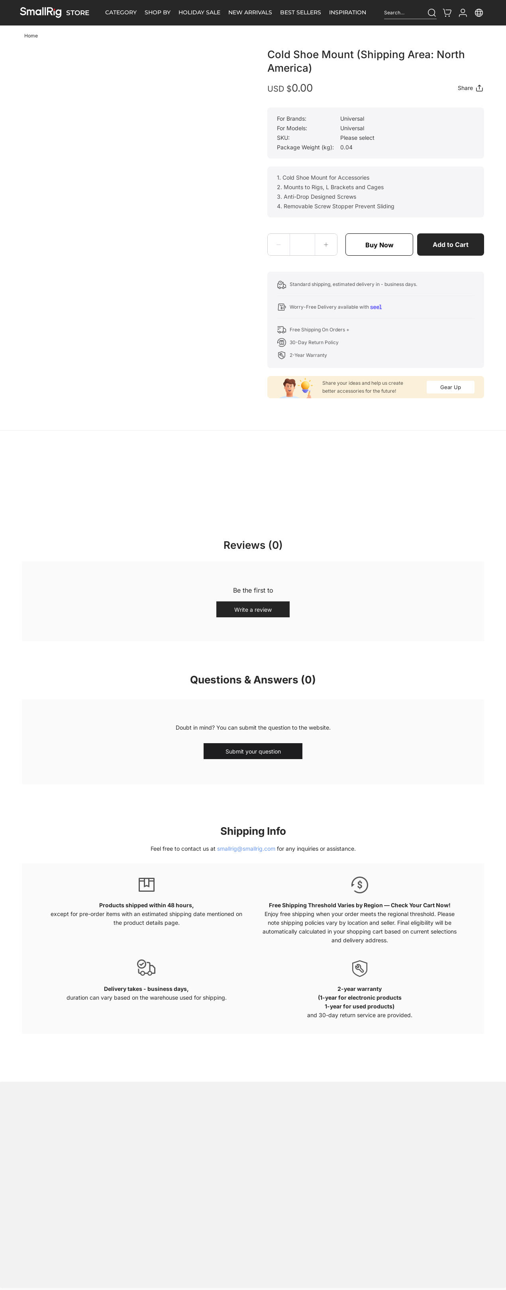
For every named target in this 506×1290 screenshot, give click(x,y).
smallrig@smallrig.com (246, 848)
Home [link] (31, 36)
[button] (279, 244)
